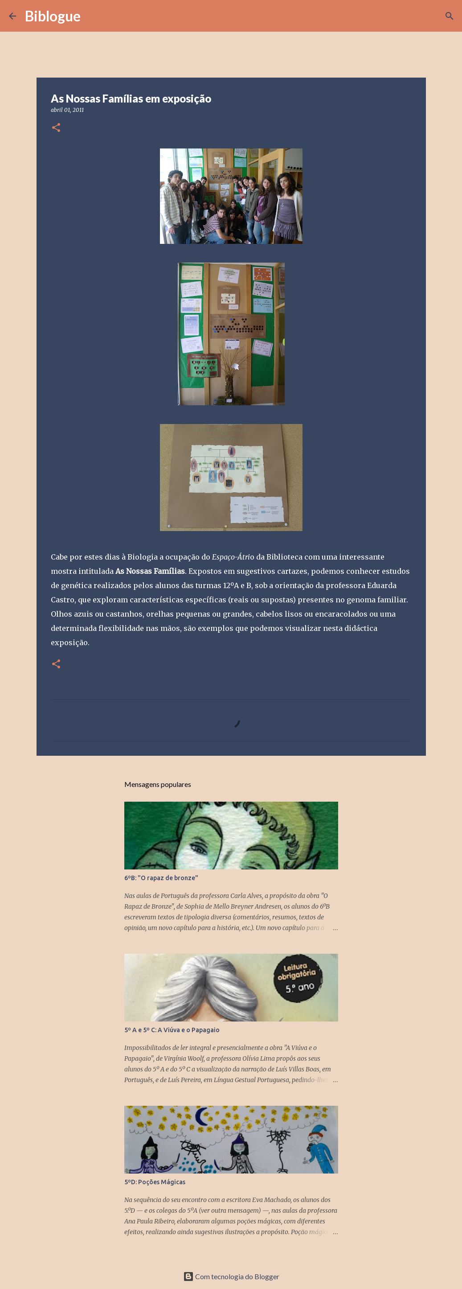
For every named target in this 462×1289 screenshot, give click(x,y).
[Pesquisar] (93, 16)
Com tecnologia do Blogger (231, 1276)
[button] (56, 128)
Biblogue (53, 16)
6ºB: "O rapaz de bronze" (161, 877)
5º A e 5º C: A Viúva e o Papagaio (172, 1030)
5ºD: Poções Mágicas (154, 1182)
